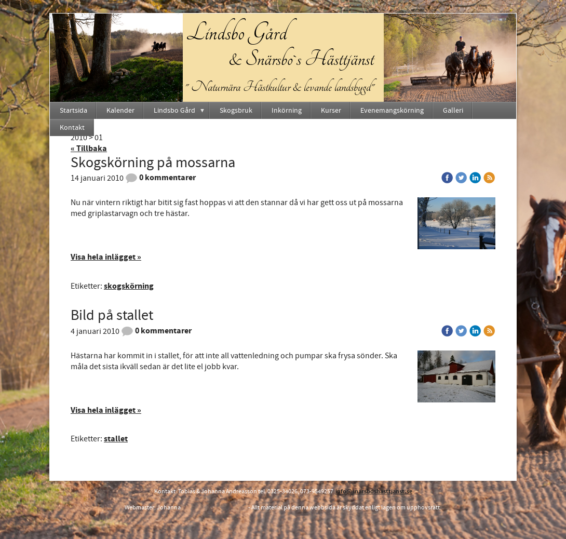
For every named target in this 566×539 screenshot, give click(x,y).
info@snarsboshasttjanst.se (373, 491)
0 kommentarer (160, 177)
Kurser (331, 110)
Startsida (73, 110)
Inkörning (287, 110)
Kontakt (72, 127)
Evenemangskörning (392, 110)
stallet (116, 438)
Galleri (453, 110)
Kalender (120, 110)
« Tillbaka (89, 148)
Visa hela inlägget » (106, 257)
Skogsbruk (236, 110)
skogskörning (129, 286)
